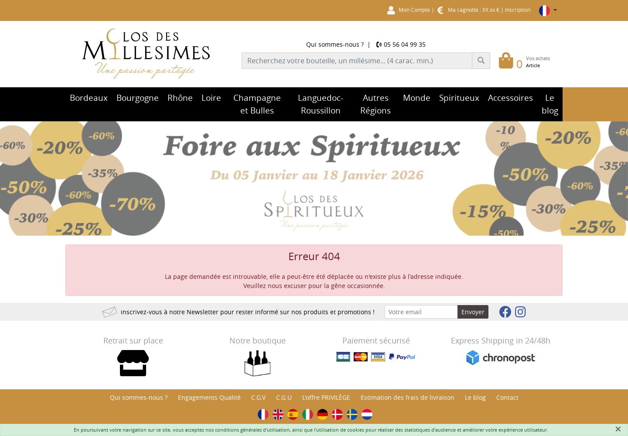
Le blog (475, 397)
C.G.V (258, 397)
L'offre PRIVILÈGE (326, 397)
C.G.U (284, 397)
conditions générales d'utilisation (252, 429)
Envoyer (473, 312)
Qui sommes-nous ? (335, 44)
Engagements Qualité (209, 397)
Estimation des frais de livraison (407, 397)
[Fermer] (618, 429)
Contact (507, 397)
